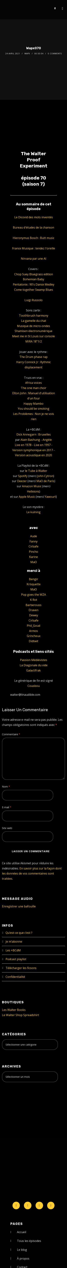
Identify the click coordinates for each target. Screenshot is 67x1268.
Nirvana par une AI (33, 259)
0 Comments (55, 53)
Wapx (27, 53)
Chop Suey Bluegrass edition (33, 274)
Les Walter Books (14, 1010)
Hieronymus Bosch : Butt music (33, 238)
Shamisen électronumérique (33, 331)
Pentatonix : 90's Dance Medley (33, 284)
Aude (33, 536)
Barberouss (33, 605)
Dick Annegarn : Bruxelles (33, 434)
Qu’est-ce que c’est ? (19, 933)
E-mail (6, 807)
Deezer (22, 481)
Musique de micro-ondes (33, 326)
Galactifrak (33, 670)
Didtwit (33, 641)
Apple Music (27, 497)
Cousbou (34, 686)
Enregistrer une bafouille (19, 906)
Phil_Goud (33, 626)
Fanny (33, 541)
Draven (33, 610)
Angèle (47, 440)
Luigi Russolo (33, 300)
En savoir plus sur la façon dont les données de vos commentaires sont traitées (32, 873)
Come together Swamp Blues (33, 290)
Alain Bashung (30, 440)
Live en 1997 (42, 445)
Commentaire (11, 734)
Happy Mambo (33, 404)
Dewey (33, 615)
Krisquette (34, 584)
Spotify (23, 476)
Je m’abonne (14, 941)
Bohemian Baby (33, 279)
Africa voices (33, 383)
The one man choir (33, 388)
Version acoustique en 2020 (33, 455)
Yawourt (50, 497)
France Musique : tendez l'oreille (33, 248)
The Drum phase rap (33, 357)
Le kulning (33, 512)
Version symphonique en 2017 (32, 450)
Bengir (33, 579)
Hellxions (33, 491)
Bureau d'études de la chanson (33, 227)
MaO (33, 562)
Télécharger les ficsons (21, 968)
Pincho (33, 552)
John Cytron (45, 476)
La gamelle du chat (33, 321)
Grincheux (33, 636)
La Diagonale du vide (34, 665)
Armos (33, 631)
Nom (6, 786)
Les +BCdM (13, 950)
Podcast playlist (16, 959)
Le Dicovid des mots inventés (33, 217)
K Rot (33, 600)
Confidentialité (15, 977)
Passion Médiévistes (33, 660)
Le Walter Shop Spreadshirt (20, 1015)
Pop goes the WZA (33, 595)
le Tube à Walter (36, 471)
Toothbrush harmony (33, 315)
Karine (33, 557)
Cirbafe (33, 546)
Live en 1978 (23, 445)
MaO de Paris (45, 481)
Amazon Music (31, 486)
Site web (7, 828)
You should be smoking (33, 409)
